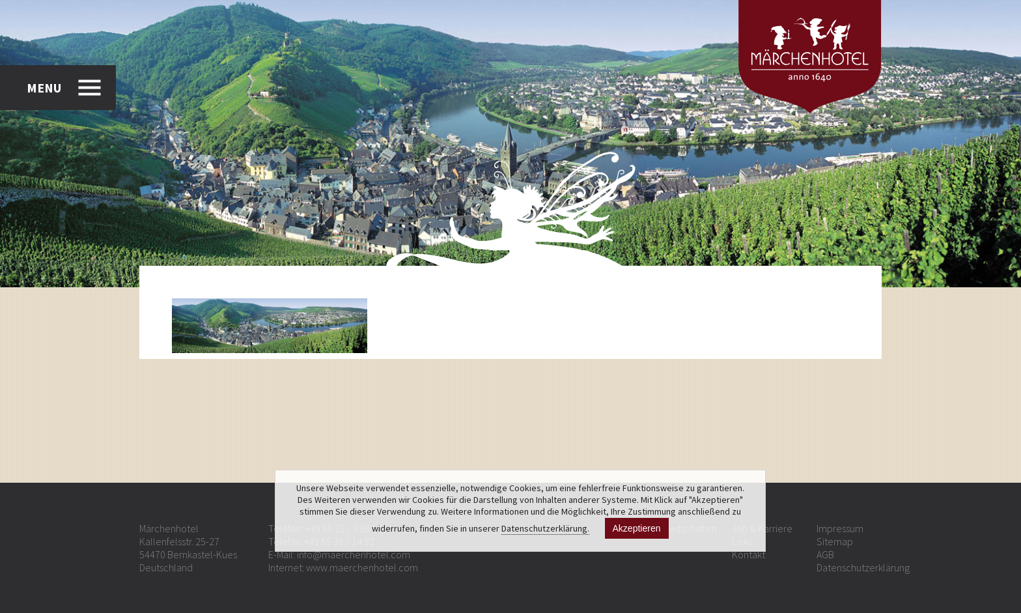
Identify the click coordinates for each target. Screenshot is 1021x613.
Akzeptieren (637, 528)
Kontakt (748, 554)
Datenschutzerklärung (863, 567)
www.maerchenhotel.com (362, 567)
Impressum (840, 528)
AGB (825, 554)
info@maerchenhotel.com (353, 554)
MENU (44, 87)
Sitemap (835, 541)
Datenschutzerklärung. (545, 528)
